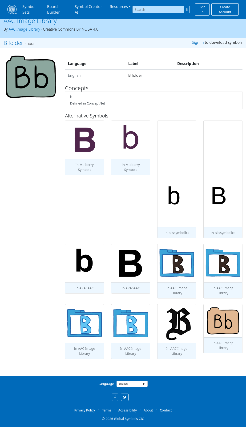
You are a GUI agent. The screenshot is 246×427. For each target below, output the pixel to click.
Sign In (202, 9)
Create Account (225, 9)
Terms (106, 410)
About (148, 410)
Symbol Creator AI (88, 9)
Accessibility (127, 410)
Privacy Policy (84, 410)
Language (106, 383)
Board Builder (53, 9)
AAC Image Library (30, 20)
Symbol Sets (29, 9)
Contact (166, 410)
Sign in (198, 42)
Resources (119, 6)
